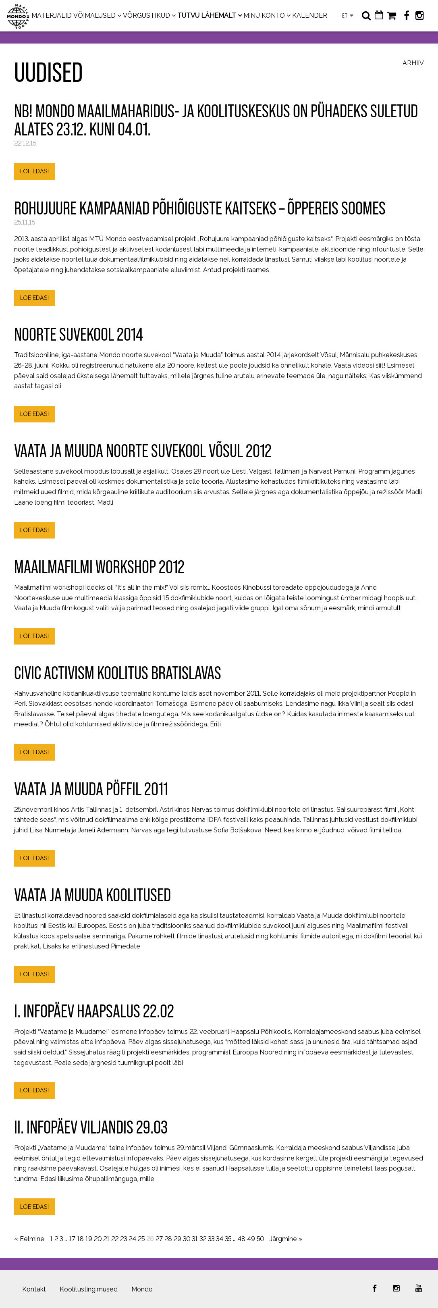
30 (186, 1239)
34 (219, 1239)
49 (251, 1239)
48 (241, 1239)
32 (202, 1239)
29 (177, 1239)
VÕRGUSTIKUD (146, 15)
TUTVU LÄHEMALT (206, 15)
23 (123, 1239)
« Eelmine (29, 1239)
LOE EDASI (34, 171)
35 (228, 1239)
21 (106, 1239)
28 (168, 1239)
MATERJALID (51, 15)
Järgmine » (286, 1239)
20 (98, 1239)
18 (80, 1239)
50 (260, 1239)
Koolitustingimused (89, 1289)
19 (88, 1239)
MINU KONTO (264, 15)
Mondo (142, 1289)
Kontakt (34, 1289)
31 (195, 1239)
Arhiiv (413, 63)
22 (114, 1239)
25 (141, 1239)
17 (72, 1239)
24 (132, 1239)
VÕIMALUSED (94, 15)
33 (211, 1239)
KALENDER (309, 15)
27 (159, 1239)
